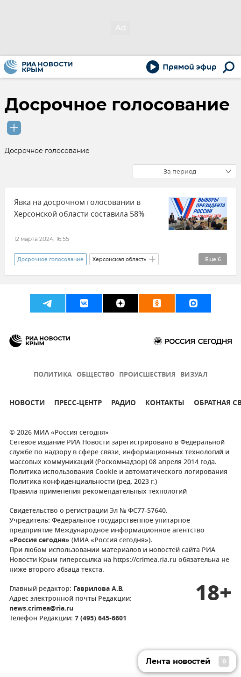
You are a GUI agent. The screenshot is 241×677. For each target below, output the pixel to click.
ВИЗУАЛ (193, 375)
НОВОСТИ (27, 404)
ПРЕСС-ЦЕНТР (78, 404)
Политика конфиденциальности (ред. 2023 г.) (83, 482)
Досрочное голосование (117, 104)
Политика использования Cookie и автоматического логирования (118, 472)
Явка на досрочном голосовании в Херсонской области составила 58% (79, 208)
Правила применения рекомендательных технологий (98, 492)
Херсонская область (119, 259)
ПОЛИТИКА (53, 375)
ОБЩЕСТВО (95, 375)
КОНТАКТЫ (164, 404)
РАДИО (123, 404)
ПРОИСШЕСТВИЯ (147, 375)
